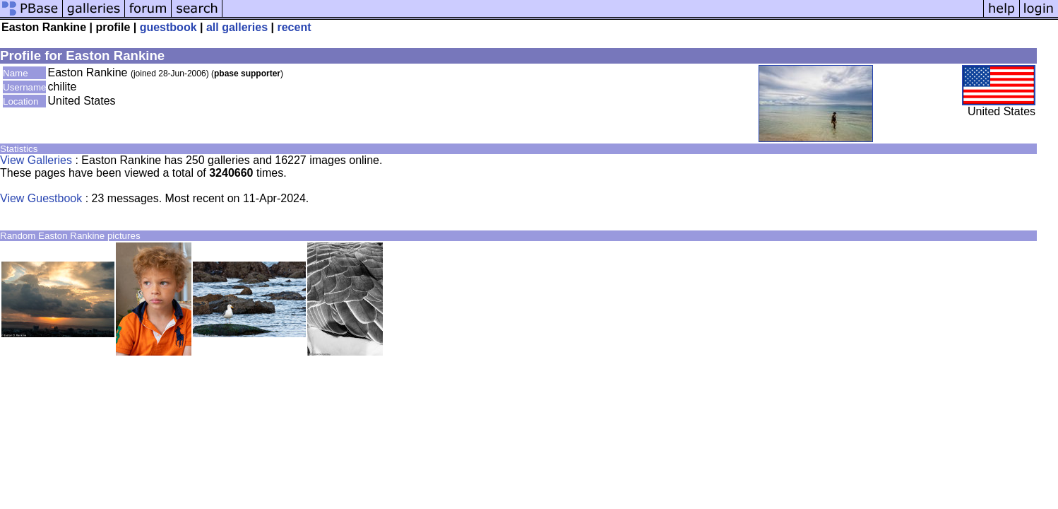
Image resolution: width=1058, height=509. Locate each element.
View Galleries (36, 160)
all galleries (237, 27)
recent (294, 27)
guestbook (168, 27)
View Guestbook (41, 198)
